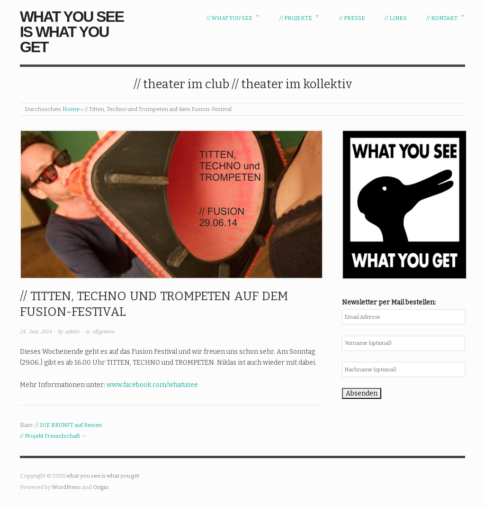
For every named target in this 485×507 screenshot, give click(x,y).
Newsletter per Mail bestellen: (389, 302)
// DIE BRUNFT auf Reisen (68, 425)
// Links (396, 18)
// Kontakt (442, 18)
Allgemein (103, 332)
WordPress (66, 487)
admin (73, 332)
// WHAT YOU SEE (229, 18)
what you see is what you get (72, 31)
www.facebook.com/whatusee (152, 385)
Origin (100, 487)
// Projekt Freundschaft (50, 436)
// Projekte (295, 18)
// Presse (352, 18)
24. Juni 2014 (36, 332)
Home (71, 109)
